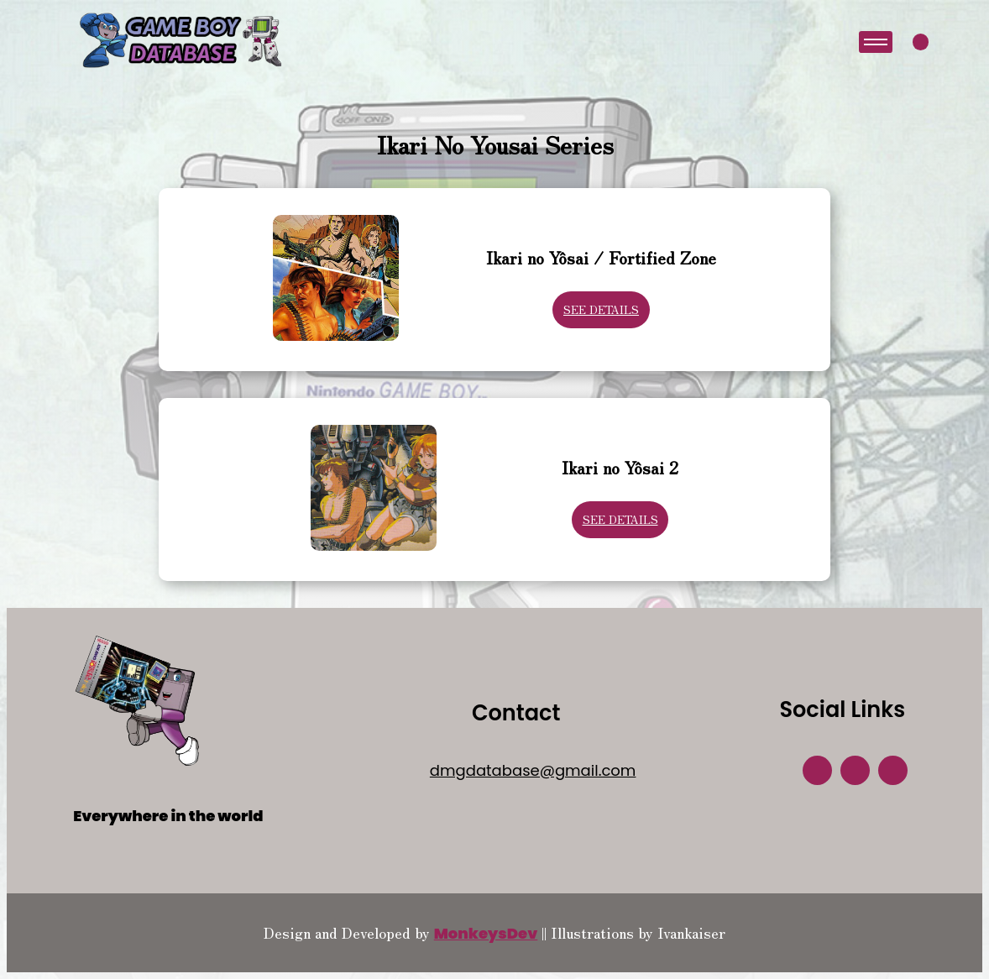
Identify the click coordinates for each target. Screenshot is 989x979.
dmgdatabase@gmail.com (533, 770)
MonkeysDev (486, 933)
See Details (601, 309)
